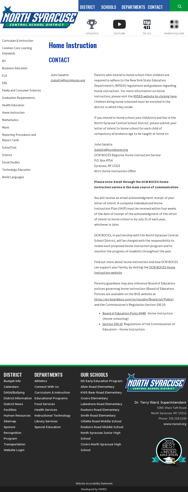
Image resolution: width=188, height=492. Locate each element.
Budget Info (12, 381)
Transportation (14, 444)
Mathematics (10, 120)
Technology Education (16, 170)
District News (13, 404)
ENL (4, 83)
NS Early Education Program (102, 381)
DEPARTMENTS (133, 7)
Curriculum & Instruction (17, 41)
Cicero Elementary (94, 398)
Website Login (14, 450)
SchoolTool (9, 147)
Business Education (15, 68)
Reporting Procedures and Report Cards (19, 137)
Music (5, 127)
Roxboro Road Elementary (100, 410)
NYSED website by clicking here (155, 96)
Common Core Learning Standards (17, 50)
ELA (4, 75)
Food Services (44, 404)
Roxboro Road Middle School (102, 427)
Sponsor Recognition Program (12, 432)
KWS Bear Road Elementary (101, 392)
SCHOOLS (108, 7)
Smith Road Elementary (98, 415)
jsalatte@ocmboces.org (111, 150)
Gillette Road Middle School (101, 421)
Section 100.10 (112, 324)
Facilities (10, 410)
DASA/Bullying (14, 392)
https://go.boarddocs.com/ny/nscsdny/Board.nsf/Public (133, 299)
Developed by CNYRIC (94, 489)
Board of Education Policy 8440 (124, 313)
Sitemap (10, 421)
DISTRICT (87, 7)
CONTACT (155, 7)
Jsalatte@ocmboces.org (67, 80)
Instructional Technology (52, 415)
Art (4, 61)
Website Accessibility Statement (94, 483)
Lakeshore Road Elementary (101, 404)
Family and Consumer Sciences (21, 90)
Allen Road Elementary (97, 387)
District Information (18, 398)
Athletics (40, 381)
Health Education (13, 105)
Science (7, 155)
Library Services (45, 421)
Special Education (47, 427)
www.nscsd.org (175, 424)
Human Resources (17, 415)
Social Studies (11, 162)
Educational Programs (51, 398)
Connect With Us (46, 387)
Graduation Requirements (18, 98)
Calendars (11, 387)
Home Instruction (13, 112)
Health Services (45, 410)
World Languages (13, 177)
